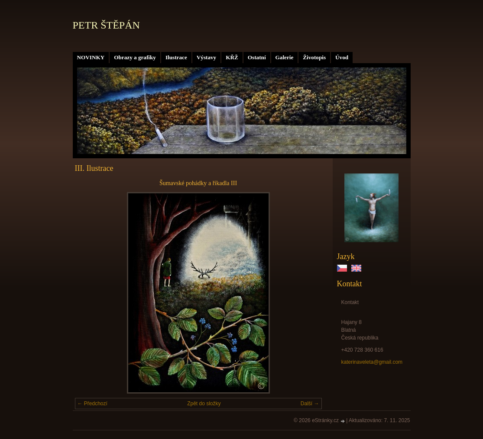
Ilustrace (176, 57)
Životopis (314, 57)
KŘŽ (232, 57)
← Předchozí (92, 404)
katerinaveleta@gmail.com (372, 362)
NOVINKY (91, 57)
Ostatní (257, 57)
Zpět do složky (203, 404)
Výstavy (206, 57)
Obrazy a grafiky (135, 57)
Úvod (341, 57)
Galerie (285, 57)
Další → (310, 404)
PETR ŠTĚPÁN (106, 25)
